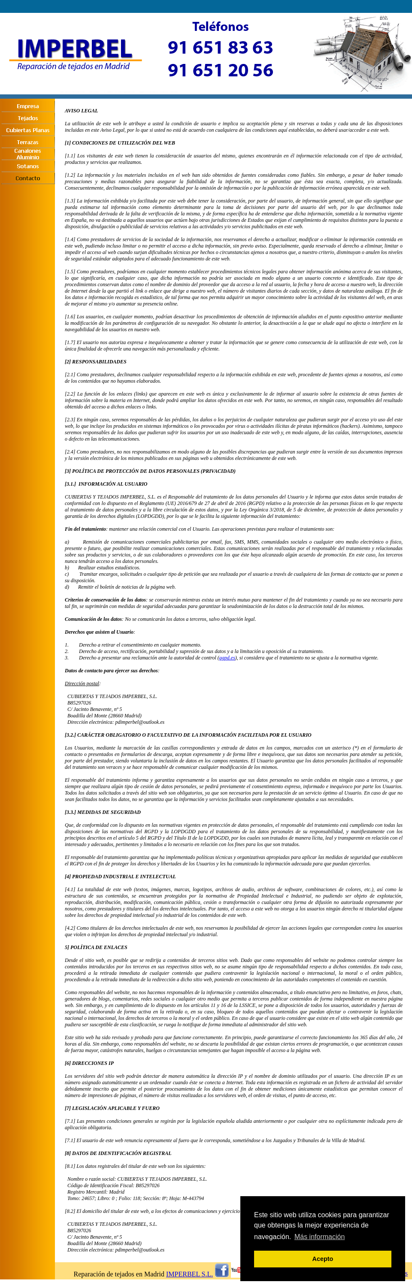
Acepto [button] (322, 1258)
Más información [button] (319, 1236)
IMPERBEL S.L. (189, 1274)
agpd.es (227, 658)
